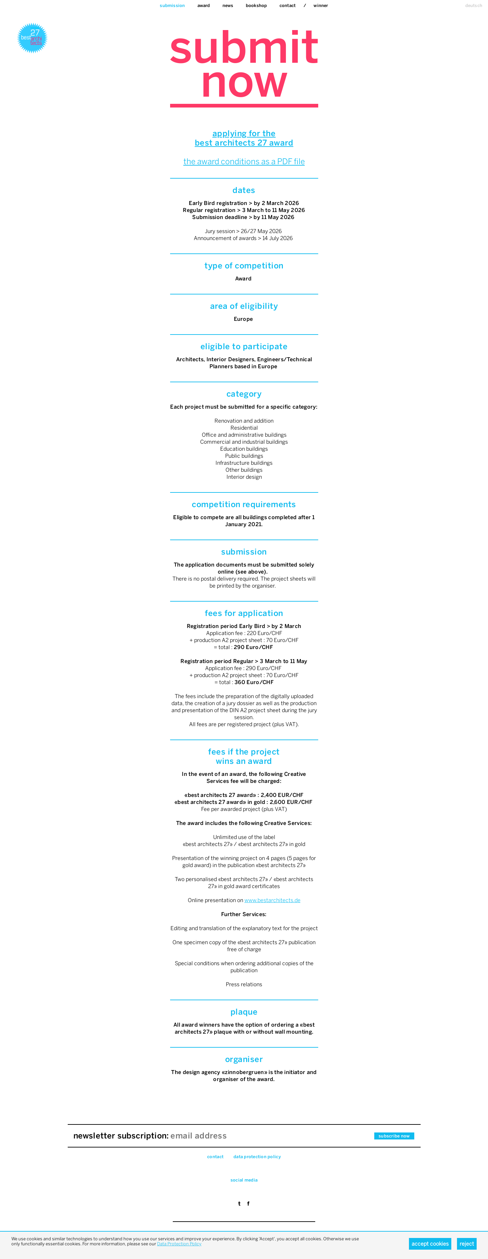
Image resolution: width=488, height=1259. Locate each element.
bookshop (256, 5)
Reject (467, 1244)
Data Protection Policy (179, 1243)
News (227, 5)
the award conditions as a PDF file (244, 161)
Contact (288, 5)
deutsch (473, 5)
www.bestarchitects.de (273, 900)
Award (203, 5)
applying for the (244, 133)
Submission (172, 5)
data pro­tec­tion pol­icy (257, 1156)
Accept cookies (430, 1244)
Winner (321, 5)
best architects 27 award (244, 143)
